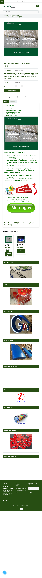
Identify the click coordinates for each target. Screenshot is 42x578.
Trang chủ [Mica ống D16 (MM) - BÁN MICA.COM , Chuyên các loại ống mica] (6, 15)
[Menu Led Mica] (21, 245)
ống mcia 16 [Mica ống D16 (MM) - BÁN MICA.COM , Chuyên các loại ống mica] (21, 223)
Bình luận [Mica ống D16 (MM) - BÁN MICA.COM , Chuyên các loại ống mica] (12, 101)
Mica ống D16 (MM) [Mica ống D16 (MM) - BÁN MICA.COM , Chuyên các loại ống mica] (13, 223)
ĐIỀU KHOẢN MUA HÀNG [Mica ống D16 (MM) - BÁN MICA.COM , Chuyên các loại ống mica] (21, 485)
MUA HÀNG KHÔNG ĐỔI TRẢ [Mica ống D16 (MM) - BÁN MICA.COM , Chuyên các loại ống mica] (21, 491)
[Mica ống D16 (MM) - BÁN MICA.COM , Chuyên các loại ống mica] (5, 97)
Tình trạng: (7, 82)
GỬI (31, 492)
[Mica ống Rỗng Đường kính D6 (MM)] (8, 245)
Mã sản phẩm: (8, 70)
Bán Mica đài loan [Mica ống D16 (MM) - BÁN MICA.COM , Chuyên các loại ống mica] (15, 15)
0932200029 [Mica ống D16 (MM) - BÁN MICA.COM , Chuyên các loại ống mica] (23, 1)
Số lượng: (6, 86)
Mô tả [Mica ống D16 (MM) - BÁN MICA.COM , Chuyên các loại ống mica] (5, 101)
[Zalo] (25, 96)
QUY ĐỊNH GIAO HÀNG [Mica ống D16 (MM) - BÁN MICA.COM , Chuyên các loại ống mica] (21, 488)
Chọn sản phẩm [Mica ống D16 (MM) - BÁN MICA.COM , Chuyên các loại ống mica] (12, 90)
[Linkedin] (13, 97)
